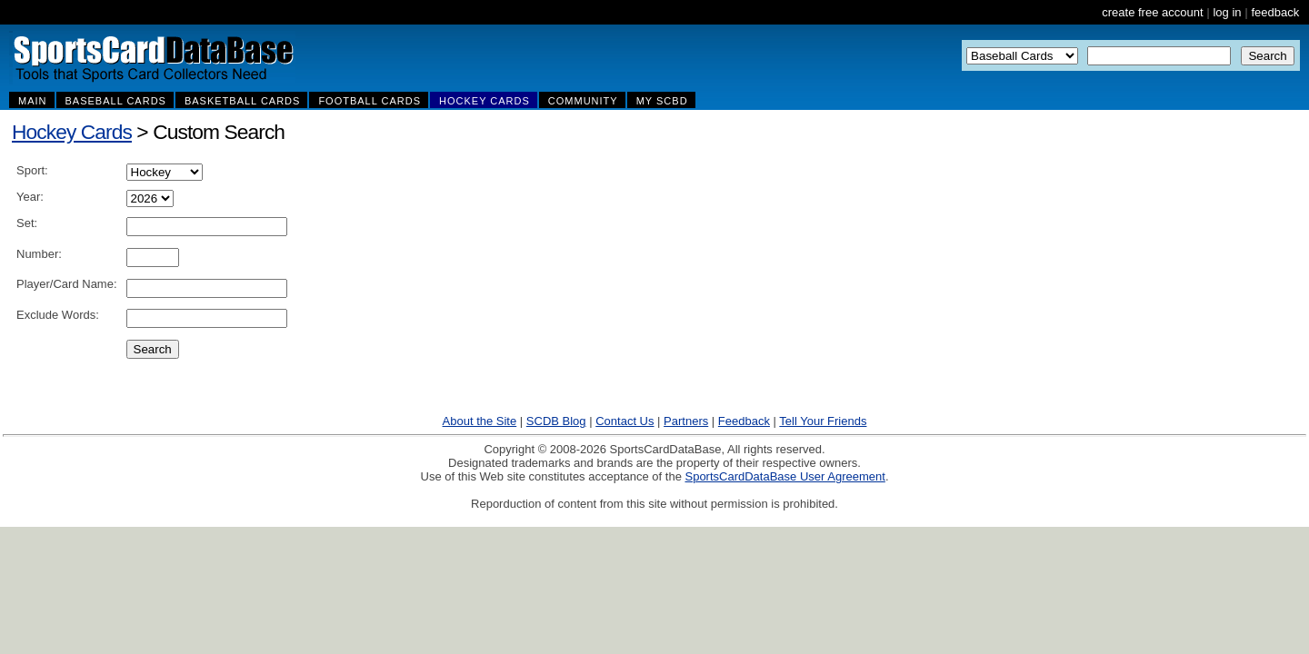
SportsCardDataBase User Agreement (784, 476)
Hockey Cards (72, 132)
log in (1227, 12)
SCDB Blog (556, 421)
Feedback (744, 421)
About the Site (480, 421)
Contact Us (624, 421)
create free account (1152, 12)
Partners (686, 421)
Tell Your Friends (822, 421)
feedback (1275, 12)
